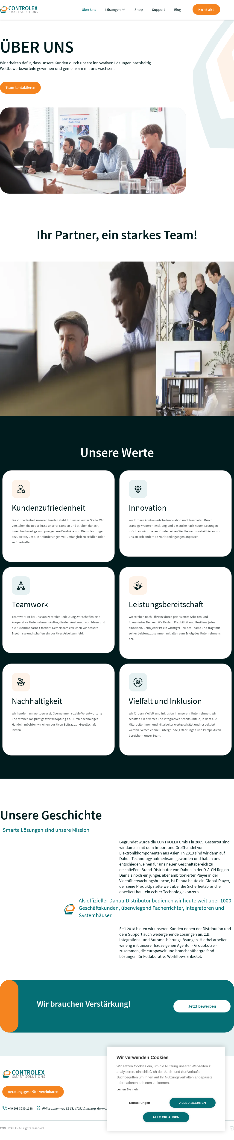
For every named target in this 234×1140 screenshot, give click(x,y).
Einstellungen (139, 1102)
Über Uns (89, 9)
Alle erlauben (166, 1117)
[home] (19, 9)
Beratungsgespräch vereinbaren (33, 1091)
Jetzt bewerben (202, 1006)
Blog (177, 9)
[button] (115, 9)
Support (158, 9)
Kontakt (206, 9)
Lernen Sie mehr (128, 1089)
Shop (139, 9)
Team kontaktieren (20, 87)
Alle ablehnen (192, 1102)
